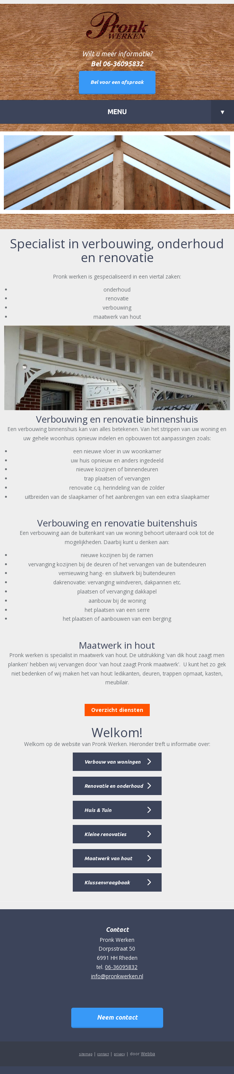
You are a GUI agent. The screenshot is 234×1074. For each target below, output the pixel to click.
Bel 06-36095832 (117, 64)
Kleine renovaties (105, 834)
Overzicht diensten (117, 709)
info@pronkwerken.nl (117, 976)
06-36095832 (121, 967)
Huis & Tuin (97, 810)
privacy (119, 1054)
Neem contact (117, 1017)
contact (103, 1054)
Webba (148, 1053)
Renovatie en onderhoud (113, 786)
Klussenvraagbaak (107, 882)
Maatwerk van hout (108, 858)
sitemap (85, 1054)
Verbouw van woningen (112, 762)
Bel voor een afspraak (117, 82)
